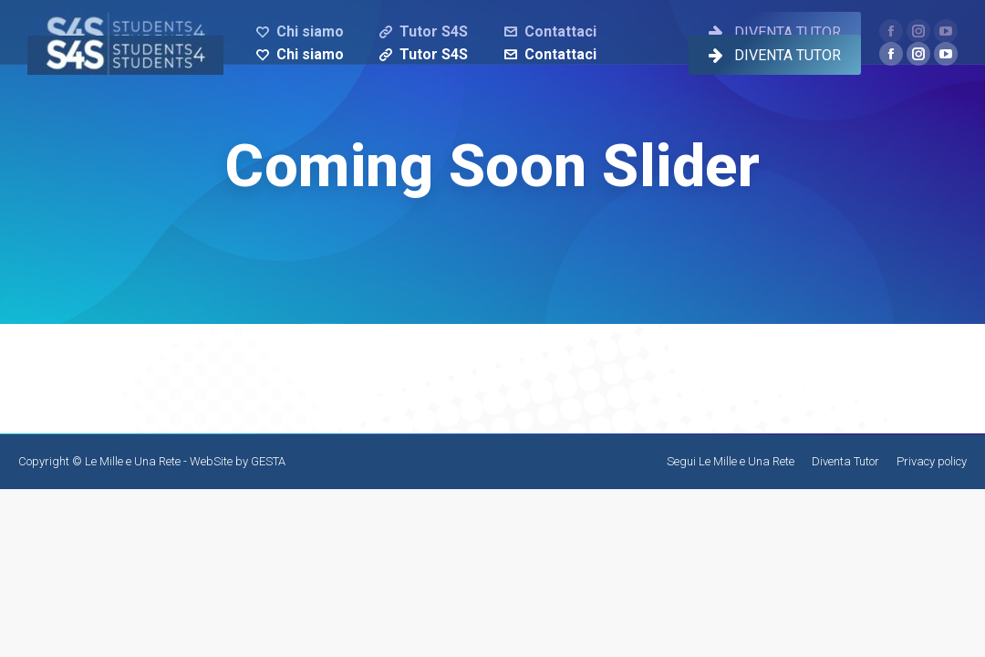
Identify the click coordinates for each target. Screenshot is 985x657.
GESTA (268, 461)
